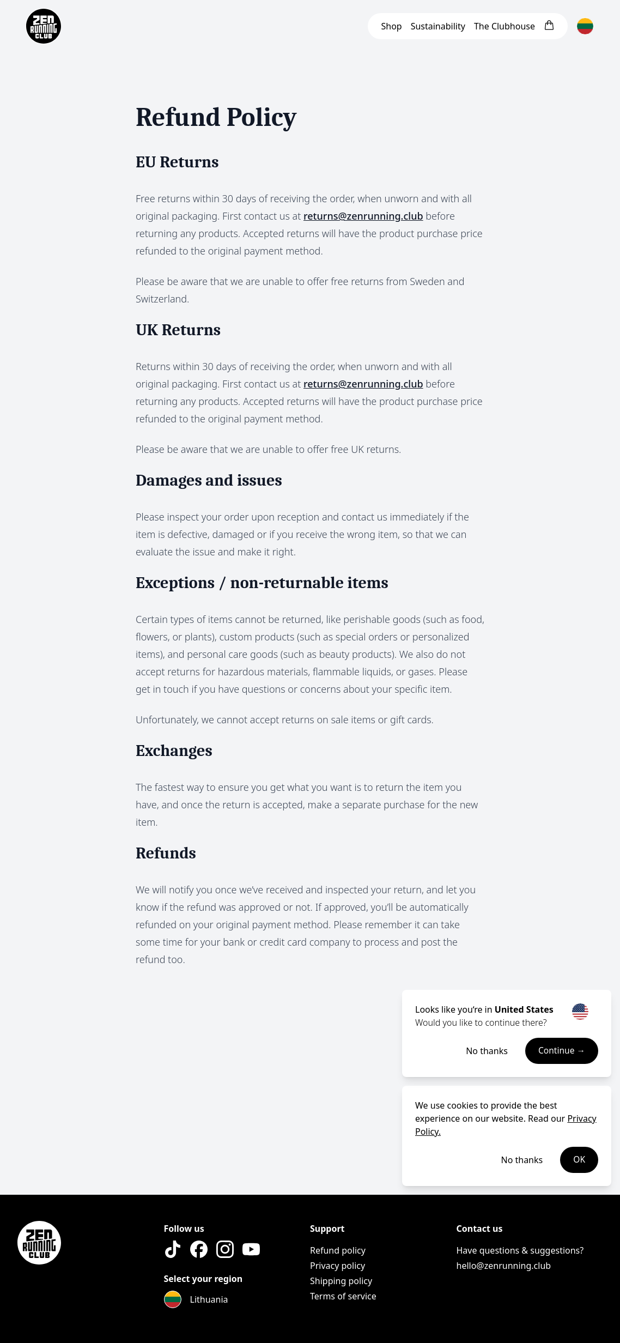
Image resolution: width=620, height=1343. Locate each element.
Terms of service (343, 1296)
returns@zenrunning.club (363, 215)
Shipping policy (341, 1281)
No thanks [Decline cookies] (522, 1160)
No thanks (486, 1051)
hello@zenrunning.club (504, 1266)
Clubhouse (504, 26)
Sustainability (438, 26)
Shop (391, 26)
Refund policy (338, 1250)
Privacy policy (337, 1266)
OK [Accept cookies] (579, 1160)
